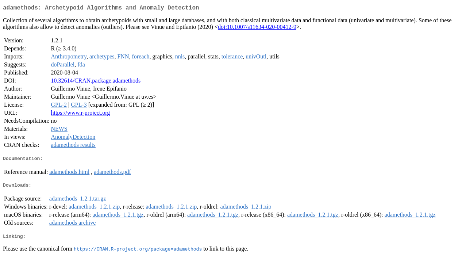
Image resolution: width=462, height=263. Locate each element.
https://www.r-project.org (80, 114)
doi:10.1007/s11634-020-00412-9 (257, 28)
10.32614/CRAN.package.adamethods (95, 82)
